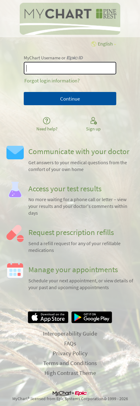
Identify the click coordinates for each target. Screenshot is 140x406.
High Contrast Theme (70, 372)
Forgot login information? (52, 80)
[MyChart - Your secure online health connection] (70, 19)
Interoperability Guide (70, 333)
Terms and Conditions (70, 363)
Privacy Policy (70, 353)
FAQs (70, 343)
